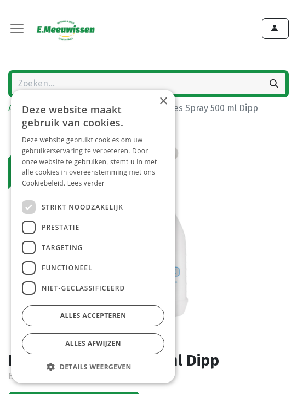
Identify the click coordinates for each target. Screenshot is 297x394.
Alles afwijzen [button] (93, 343)
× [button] (163, 101)
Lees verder (86, 183)
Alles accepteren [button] (93, 315)
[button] (93, 366)
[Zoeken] (273, 83)
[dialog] (93, 236)
